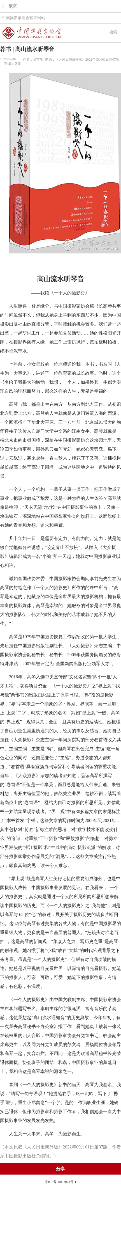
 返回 (10, 6)
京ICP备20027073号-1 (60, 1182)
